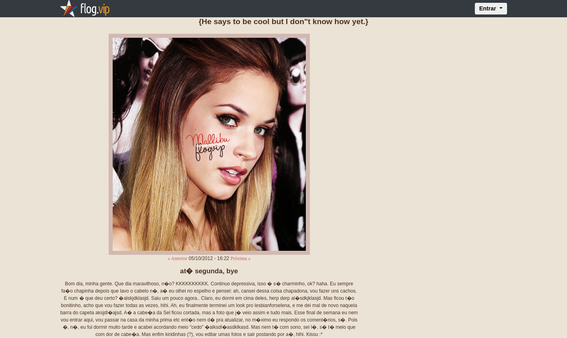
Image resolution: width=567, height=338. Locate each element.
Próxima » (241, 258)
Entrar (488, 8)
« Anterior (177, 258)
